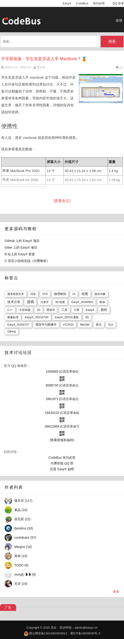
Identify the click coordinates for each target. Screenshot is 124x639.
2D (38, 310)
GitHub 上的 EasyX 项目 (22, 241)
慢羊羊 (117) (23, 500)
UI (73, 294)
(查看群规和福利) (62, 440)
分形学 (44, 302)
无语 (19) (20, 584)
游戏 (30, 302)
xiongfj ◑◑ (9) (25, 574)
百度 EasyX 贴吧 (62, 469)
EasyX (67, 3)
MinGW (84, 324)
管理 (119, 20)
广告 (8, 607)
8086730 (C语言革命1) (62, 385)
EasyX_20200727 (18, 324)
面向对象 (100, 294)
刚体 (102, 302)
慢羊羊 (41, 67)
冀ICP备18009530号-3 (85, 633)
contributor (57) (25, 537)
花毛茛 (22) (22, 519)
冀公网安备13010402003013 (48, 633)
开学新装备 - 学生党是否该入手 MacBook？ (41, 58)
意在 (54, 627)
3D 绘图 (60, 302)
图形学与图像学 (46, 324)
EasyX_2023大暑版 (67, 317)
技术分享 (13, 302)
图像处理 (12, 317)
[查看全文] (62, 201)
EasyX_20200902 (82, 302)
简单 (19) (20, 556)
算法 (99, 324)
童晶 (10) (20, 510)
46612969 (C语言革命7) (62, 426)
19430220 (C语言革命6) (62, 413)
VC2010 (68, 324)
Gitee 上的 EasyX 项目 (21, 247)
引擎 (76, 310)
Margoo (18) (23, 547)
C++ (10, 310)
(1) (119, 67)
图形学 (51, 310)
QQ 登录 (118, 3)
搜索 (112, 41)
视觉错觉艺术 (15, 294)
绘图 (85, 294)
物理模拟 (60, 294)
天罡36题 (24, 310)
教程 (104, 310)
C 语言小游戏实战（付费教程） (27, 261)
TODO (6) (21, 565)
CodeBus (82, 3)
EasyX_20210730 (37, 317)
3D (87, 317)
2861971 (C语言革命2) (62, 399)
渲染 (33, 294)
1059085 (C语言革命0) (62, 371)
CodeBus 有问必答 (62, 457)
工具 (64, 310)
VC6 (45, 294)
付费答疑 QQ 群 (62, 463)
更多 (116, 591)
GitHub (11, 331)
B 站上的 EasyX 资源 (20, 254)
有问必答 (99, 3)
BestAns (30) (23, 528)
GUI (110, 324)
